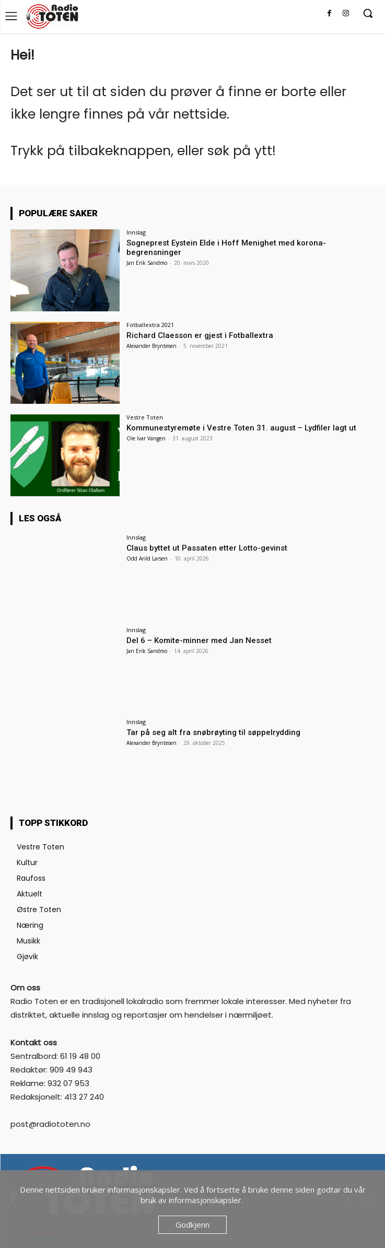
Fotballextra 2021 (150, 325)
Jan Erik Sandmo (146, 262)
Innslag (136, 232)
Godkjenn (192, 1224)
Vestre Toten (144, 417)
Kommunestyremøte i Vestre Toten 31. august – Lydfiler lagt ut (241, 428)
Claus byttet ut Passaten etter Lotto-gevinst (206, 548)
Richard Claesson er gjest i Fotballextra (199, 335)
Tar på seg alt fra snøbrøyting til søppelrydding (213, 732)
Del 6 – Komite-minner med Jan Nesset (199, 640)
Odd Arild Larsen (147, 558)
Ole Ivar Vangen (146, 438)
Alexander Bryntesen (151, 345)
